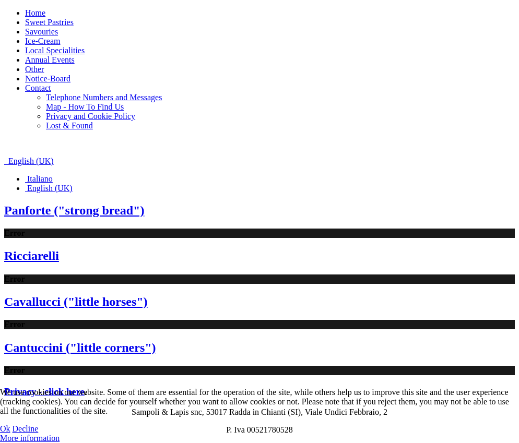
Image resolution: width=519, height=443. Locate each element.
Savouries (41, 31)
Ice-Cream (43, 41)
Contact (38, 87)
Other (34, 69)
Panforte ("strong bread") (74, 210)
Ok (5, 428)
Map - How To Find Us (85, 106)
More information (30, 438)
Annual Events (50, 59)
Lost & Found (69, 125)
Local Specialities (55, 50)
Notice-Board (47, 78)
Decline (26, 428)
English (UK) (29, 161)
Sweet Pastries (49, 22)
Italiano (39, 178)
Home (35, 12)
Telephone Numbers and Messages (104, 97)
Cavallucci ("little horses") (76, 301)
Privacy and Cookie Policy (90, 116)
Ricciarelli (31, 255)
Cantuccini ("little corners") (80, 347)
